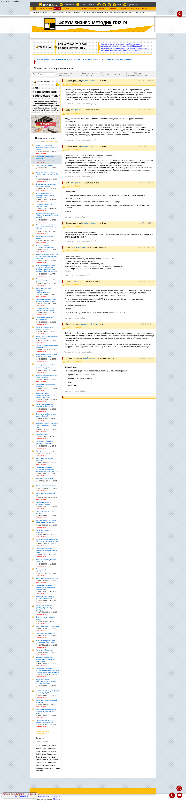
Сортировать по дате (52, 141)
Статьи (49, 8)
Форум (57, 8)
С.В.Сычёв (56, 799)
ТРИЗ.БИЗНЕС (58, 13)
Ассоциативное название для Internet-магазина (46, 376)
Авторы (66, 8)
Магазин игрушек (42, 434)
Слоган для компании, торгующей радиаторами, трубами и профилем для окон (47, 469)
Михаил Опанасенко (74, 358)
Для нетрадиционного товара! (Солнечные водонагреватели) (47, 540)
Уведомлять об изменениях (65, 74)
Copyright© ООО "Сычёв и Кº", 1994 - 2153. (47, 797)
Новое (41, 8)
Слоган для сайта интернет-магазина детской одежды (46, 300)
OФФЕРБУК (139, 13)
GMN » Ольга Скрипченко (46, 748)
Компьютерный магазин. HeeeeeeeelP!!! (45, 319)
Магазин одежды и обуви (45, 478)
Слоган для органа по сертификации (44, 570)
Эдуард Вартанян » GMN (45, 765)
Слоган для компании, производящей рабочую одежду (44, 608)
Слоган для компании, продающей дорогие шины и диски (46, 550)
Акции (144, 8)
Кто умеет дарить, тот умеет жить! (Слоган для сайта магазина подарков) (46, 366)
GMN (68, 110)
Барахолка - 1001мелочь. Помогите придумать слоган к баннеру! (47, 147)
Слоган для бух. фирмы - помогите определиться (45, 721)
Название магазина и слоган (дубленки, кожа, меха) (46, 356)
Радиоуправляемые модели (46, 451)
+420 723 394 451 (87, 5)
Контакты (135, 8)
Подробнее (23, 796)
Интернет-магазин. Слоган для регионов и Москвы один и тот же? (47, 175)
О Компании (123, 8)
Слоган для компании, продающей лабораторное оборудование (45, 587)
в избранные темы (113, 74)
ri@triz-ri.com (132, 5)
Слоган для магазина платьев (47, 578)
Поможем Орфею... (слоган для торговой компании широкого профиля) (47, 256)
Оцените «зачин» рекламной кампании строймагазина (46, 522)
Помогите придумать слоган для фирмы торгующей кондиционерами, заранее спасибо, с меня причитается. (47, 269)
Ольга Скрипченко (73, 81)
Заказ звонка (69, 5)
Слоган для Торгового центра (46, 633)
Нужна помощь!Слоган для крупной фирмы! (46, 415)
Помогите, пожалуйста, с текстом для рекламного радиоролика (45, 659)
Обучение (102, 8)
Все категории (43, 59)
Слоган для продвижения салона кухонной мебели (45, 406)
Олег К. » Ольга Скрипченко (47, 760)
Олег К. (69, 247)
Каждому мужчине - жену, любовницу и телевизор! (45, 309)
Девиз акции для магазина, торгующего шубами (46, 185)
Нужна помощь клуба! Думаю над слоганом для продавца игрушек (46, 227)
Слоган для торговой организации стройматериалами (43, 290)
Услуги (74, 8)
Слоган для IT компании (45, 650)
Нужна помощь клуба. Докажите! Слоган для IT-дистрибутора (45, 195)
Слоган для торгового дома (46, 486)
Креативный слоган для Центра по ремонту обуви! (47, 692)
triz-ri (119, 5)
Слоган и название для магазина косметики (44, 328)
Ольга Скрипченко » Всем (46, 746)
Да (16, 796)
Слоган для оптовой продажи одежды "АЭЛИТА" (46, 280)
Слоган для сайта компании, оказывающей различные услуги (46, 711)
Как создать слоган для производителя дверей (44, 443)
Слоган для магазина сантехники (43, 531)
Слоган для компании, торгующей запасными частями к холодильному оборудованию (47, 670)
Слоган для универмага (44, 165)
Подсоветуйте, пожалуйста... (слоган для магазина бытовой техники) (47, 216)
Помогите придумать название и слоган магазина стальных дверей (47, 425)
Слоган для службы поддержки (47, 626)
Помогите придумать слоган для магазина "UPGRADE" (46, 642)
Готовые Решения (88, 8)
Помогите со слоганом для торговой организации (45, 597)
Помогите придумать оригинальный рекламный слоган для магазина (45, 395)
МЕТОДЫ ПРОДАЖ (100, 13)
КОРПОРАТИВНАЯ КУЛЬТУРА (78, 13)
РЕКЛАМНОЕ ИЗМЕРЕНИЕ (121, 13)
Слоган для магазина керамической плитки (43, 503)
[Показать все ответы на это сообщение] (79, 104)
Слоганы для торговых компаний (118, 59)
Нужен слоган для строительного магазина (45, 246)
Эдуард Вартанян (73, 324)
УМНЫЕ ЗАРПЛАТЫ (41, 13)
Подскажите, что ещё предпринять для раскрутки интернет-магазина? (46, 681)
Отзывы (112, 8)
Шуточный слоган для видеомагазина (44, 205)
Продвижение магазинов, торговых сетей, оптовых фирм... (76, 59)
